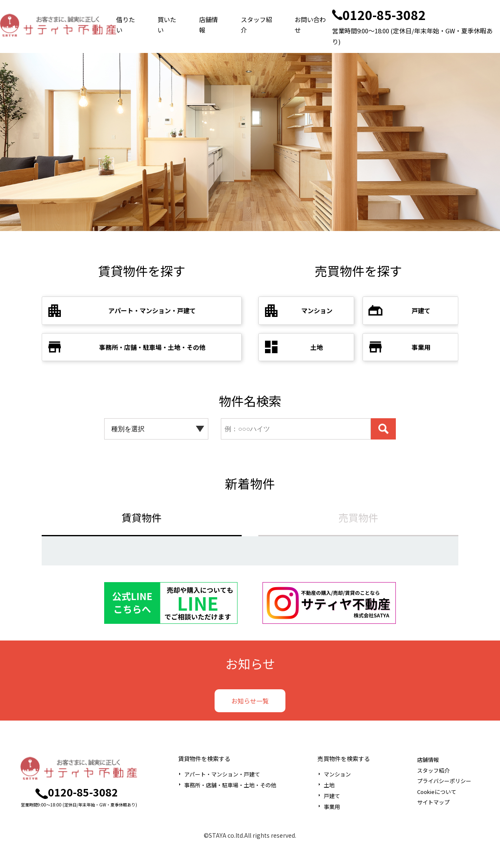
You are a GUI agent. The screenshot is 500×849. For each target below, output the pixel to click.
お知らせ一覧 (250, 700)
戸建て (332, 796)
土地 (329, 785)
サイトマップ (433, 802)
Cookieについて (436, 792)
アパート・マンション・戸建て (222, 774)
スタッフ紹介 (256, 25)
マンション (337, 774)
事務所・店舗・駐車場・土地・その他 (230, 785)
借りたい (125, 25)
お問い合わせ (310, 25)
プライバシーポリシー (444, 781)
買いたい (167, 25)
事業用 (332, 807)
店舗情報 (208, 25)
